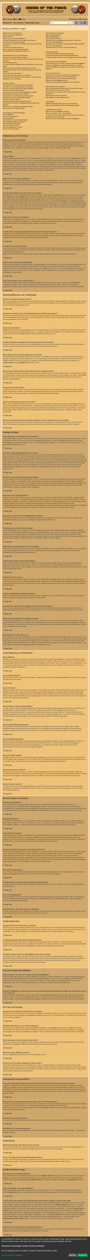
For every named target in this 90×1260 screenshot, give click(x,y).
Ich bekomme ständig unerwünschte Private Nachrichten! (62, 55)
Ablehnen (72, 1255)
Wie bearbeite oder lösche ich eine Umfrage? (16, 94)
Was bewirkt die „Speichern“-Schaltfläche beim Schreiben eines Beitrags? (21, 103)
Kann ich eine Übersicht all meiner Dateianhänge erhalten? (62, 105)
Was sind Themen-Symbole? (11, 129)
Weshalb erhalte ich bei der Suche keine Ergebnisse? (61, 76)
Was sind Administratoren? (53, 35)
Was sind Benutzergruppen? (54, 38)
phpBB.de (23, 362)
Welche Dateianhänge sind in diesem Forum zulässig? (61, 103)
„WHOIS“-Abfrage (60, 1205)
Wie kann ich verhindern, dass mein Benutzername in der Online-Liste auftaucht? (23, 59)
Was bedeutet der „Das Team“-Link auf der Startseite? (61, 47)
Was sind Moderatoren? (52, 36)
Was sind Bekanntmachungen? (12, 123)
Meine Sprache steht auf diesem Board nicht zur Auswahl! (19, 68)
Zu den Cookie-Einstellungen (12, 1255)
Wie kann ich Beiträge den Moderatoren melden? (17, 101)
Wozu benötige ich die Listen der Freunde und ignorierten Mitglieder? (65, 63)
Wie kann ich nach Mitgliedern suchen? (57, 80)
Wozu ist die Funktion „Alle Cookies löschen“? (16, 51)
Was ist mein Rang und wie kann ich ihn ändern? (17, 75)
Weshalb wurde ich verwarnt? (11, 99)
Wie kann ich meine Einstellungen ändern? (15, 57)
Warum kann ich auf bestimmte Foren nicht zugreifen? (18, 96)
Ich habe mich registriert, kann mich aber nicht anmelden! (19, 40)
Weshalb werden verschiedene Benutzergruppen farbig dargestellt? (65, 44)
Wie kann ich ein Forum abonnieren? (56, 95)
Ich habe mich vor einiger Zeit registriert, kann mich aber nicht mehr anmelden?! (22, 44)
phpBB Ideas (13, 1192)
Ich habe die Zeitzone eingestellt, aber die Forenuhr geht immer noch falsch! (22, 65)
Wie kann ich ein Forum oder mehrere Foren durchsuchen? (63, 75)
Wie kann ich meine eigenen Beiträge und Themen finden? (62, 82)
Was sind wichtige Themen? (11, 125)
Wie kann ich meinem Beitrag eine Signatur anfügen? (18, 88)
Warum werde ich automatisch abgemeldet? (15, 49)
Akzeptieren (82, 1255)
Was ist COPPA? (8, 36)
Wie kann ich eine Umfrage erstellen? (13, 90)
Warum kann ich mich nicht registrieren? (14, 38)
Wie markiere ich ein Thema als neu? (13, 108)
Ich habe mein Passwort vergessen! (13, 47)
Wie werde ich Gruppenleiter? (54, 42)
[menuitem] (15, 19)
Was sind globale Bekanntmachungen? (14, 121)
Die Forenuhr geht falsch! (10, 62)
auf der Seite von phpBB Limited (29, 1180)
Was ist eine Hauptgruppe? (53, 45)
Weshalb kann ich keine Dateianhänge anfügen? (17, 97)
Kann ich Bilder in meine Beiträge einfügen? (15, 120)
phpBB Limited (7, 362)
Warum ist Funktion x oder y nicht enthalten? (58, 113)
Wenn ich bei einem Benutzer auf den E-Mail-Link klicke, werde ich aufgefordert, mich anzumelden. (22, 77)
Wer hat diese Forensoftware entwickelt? (57, 111)
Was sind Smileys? (8, 118)
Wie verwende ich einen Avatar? (12, 73)
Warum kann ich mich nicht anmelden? (14, 42)
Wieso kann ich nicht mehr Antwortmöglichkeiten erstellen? (20, 92)
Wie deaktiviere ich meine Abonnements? (57, 97)
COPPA (22, 197)
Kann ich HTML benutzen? (10, 116)
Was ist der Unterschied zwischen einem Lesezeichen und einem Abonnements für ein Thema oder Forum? (64, 89)
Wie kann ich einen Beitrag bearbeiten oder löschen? (18, 87)
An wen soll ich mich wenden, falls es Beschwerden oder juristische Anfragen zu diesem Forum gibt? (65, 116)
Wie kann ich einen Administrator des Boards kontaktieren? (63, 118)
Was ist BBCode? (8, 114)
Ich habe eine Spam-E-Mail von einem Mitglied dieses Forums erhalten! (66, 57)
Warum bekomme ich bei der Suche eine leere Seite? (61, 78)
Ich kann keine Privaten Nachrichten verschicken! (60, 53)
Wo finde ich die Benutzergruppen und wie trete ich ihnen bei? (63, 40)
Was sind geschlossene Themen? (12, 127)
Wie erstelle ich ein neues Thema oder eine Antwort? (18, 85)
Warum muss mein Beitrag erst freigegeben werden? (18, 106)
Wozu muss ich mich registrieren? (12, 35)
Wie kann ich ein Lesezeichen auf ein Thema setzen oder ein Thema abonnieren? (65, 92)
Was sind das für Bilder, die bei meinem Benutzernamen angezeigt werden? (22, 70)
